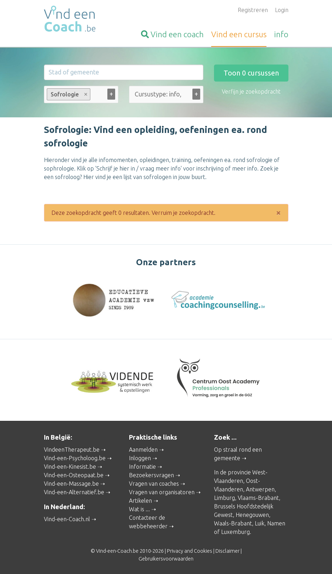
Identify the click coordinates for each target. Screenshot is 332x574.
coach (172, 34)
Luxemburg (235, 532)
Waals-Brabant (233, 523)
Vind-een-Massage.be (71, 483)
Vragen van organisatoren (162, 492)
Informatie (142, 466)
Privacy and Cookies (189, 551)
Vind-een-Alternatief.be (74, 492)
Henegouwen (252, 515)
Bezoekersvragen (151, 475)
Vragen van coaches (154, 483)
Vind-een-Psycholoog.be (75, 458)
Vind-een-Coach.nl (67, 519)
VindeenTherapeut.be (72, 449)
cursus (238, 34)
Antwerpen (260, 489)
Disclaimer (227, 551)
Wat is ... (139, 509)
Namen (276, 523)
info (281, 34)
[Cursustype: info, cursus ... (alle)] (158, 94)
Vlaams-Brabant (258, 498)
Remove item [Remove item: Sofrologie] (85, 94)
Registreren (253, 10)
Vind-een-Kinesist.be (70, 466)
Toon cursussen (251, 73)
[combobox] (81, 96)
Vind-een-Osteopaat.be (73, 475)
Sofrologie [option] (68, 94)
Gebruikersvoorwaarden (166, 559)
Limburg (224, 498)
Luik (259, 523)
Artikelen (140, 500)
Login (281, 10)
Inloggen (140, 458)
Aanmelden (143, 449)
